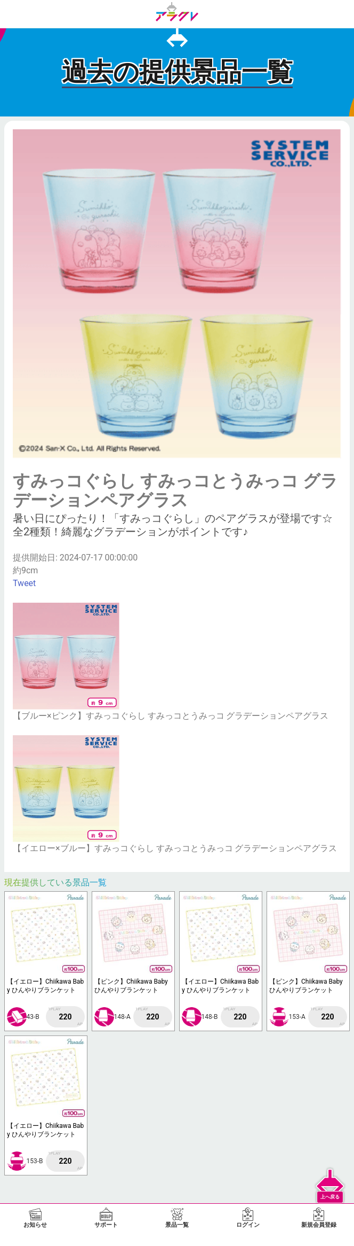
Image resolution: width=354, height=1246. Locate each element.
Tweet (24, 583)
